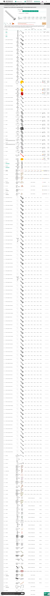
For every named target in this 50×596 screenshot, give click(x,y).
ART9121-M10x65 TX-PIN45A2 (9, 105)
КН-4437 (6, 521)
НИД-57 (6, 116)
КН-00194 (6, 174)
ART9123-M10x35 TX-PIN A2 (8, 309)
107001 (6, 31)
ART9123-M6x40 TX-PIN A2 (8, 236)
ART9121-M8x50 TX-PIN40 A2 (9, 74)
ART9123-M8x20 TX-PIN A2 (8, 232)
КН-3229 (6, 517)
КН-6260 (6, 555)
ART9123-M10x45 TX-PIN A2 (8, 324)
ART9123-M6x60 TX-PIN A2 (8, 274)
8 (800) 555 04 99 (29, 1)
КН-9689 (6, 505)
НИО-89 (6, 132)
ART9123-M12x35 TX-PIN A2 (8, 374)
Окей (22, 593)
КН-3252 (6, 582)
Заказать (44, 23)
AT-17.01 (6, 574)
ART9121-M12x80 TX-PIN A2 (8, 444)
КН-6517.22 (6, 459)
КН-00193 (6, 490)
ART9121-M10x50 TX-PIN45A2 (9, 97)
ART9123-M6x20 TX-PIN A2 (8, 201)
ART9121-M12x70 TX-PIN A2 (8, 440)
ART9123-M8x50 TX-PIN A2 (8, 297)
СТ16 (6, 155)
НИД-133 (6, 151)
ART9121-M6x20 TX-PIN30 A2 (9, 39)
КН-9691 (6, 513)
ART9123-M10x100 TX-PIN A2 (9, 436)
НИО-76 (6, 120)
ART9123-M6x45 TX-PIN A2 (8, 247)
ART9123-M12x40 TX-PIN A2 (8, 386)
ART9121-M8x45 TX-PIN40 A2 (9, 305)
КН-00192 (6, 494)
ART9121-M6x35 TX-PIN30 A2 (9, 251)
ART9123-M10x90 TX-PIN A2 (8, 428)
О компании (9, 3)
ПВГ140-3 (6, 455)
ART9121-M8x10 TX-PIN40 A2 (9, 224)
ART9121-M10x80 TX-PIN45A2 (9, 405)
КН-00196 (6, 467)
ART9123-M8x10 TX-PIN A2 (8, 209)
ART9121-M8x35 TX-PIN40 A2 (9, 286)
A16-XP (6, 162)
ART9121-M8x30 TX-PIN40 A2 (9, 278)
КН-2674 (6, 571)
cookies (7, 593)
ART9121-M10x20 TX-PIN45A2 (9, 51)
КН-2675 (6, 478)
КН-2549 (6, 563)
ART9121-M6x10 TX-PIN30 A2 (9, 205)
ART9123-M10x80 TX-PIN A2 (8, 409)
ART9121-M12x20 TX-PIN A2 (8, 332)
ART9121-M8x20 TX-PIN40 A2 (9, 43)
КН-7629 (6, 590)
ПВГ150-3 (6, 463)
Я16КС (6, 89)
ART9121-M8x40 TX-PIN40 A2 (9, 66)
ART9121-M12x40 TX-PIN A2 (8, 390)
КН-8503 (6, 559)
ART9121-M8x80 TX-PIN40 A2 (9, 363)
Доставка (14, 3)
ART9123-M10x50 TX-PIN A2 (8, 340)
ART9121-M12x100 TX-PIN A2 (9, 451)
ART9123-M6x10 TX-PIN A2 (8, 197)
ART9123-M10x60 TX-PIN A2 (8, 378)
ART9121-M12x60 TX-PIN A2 (8, 432)
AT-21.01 (6, 181)
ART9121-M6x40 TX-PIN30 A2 (9, 47)
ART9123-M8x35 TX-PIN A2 (8, 270)
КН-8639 (6, 509)
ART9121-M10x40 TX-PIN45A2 (9, 78)
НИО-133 (6, 147)
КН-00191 (6, 482)
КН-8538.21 (6, 567)
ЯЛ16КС (6, 93)
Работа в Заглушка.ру (25, 3)
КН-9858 (6, 532)
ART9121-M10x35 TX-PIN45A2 (9, 313)
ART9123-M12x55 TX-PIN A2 (8, 413)
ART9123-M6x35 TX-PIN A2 (8, 228)
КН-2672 (6, 486)
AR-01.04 (6, 585)
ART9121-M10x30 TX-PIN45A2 (9, 70)
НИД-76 (6, 124)
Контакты (17, 3)
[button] (16, 15)
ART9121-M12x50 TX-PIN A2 (8, 417)
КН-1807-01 (6, 544)
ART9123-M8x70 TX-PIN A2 (8, 328)
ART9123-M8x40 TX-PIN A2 (8, 282)
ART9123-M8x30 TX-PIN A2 (8, 259)
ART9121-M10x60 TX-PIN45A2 (9, 101)
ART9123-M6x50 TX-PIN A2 (8, 255)
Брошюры (21, 3)
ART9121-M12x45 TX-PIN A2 (8, 401)
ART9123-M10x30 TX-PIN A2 (8, 301)
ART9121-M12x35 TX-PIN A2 (8, 382)
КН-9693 (6, 536)
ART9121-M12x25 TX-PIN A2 (8, 351)
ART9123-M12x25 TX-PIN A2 (8, 355)
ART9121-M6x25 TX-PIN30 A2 (9, 220)
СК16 (6, 128)
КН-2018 (6, 540)
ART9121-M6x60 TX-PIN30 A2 (9, 62)
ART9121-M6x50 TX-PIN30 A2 (9, 55)
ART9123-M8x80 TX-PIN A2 (8, 359)
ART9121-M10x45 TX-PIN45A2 (9, 336)
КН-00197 (6, 178)
